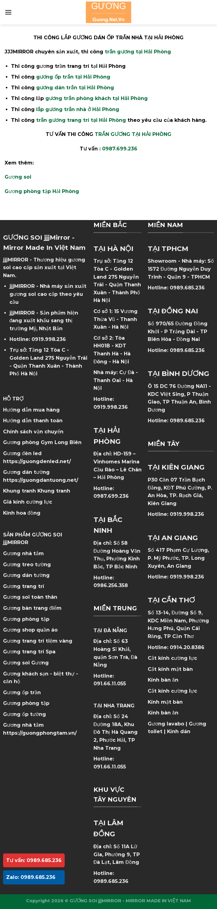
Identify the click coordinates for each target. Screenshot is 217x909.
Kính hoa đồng (21, 513)
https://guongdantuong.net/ (40, 480)
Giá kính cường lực (27, 502)
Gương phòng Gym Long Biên (42, 442)
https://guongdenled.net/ (37, 461)
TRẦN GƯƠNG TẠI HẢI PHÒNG (133, 134)
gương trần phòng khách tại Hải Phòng (96, 98)
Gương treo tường (27, 564)
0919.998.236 (49, 339)
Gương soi (18, 177)
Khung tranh (53, 491)
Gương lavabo (166, 724)
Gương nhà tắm (23, 553)
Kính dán (178, 731)
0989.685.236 (110, 881)
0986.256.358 (110, 585)
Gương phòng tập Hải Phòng (42, 191)
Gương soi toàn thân (30, 597)
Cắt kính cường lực (172, 658)
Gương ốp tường (24, 714)
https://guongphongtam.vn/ (40, 733)
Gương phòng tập (26, 703)
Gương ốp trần (22, 692)
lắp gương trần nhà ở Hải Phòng (77, 109)
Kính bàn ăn (163, 680)
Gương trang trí (23, 586)
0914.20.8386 (187, 647)
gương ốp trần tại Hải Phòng (73, 77)
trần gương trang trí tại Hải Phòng (81, 120)
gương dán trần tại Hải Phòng (75, 88)
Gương (40, 663)
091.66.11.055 (109, 684)
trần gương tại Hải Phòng (138, 52)
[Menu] (8, 12)
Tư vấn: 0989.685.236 (34, 860)
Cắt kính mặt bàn (170, 669)
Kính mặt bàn (165, 702)
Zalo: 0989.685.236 (30, 877)
